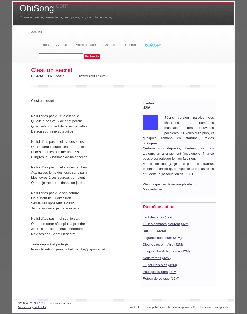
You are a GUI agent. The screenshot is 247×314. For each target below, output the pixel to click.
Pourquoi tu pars (155, 272)
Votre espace (86, 45)
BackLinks (39, 307)
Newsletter (24, 307)
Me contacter (153, 189)
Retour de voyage (156, 278)
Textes (44, 45)
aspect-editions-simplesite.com (176, 184)
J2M (39, 76)
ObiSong (44, 8)
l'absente (149, 231)
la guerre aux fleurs (157, 238)
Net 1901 (39, 303)
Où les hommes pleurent (161, 224)
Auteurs (62, 45)
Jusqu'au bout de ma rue (161, 251)
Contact (131, 45)
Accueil (36, 32)
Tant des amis (153, 217)
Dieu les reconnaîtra (158, 244)
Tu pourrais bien (155, 265)
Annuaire (110, 45)
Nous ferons (152, 258)
